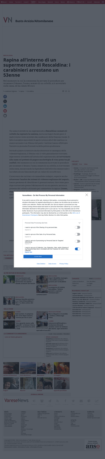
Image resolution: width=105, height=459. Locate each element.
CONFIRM (38, 256)
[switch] (77, 227)
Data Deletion (41, 264)
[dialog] (52, 230)
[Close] (87, 195)
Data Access (52, 264)
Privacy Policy (63, 264)
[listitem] (52, 223)
